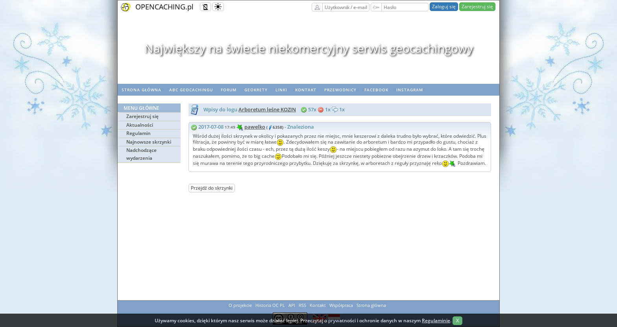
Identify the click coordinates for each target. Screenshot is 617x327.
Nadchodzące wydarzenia (141, 154)
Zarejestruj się (477, 6)
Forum (228, 89)
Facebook (376, 89)
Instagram (409, 89)
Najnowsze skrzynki (148, 142)
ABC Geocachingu (191, 89)
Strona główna (141, 89)
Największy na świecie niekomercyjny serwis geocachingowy (308, 48)
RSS (302, 305)
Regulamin (138, 133)
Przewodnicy (340, 89)
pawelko (254, 126)
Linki (281, 89)
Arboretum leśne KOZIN (267, 109)
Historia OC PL (270, 305)
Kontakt (305, 89)
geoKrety (256, 89)
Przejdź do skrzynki (212, 188)
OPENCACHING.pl (164, 6)
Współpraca (341, 305)
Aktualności (139, 125)
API (291, 305)
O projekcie (240, 305)
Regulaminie (436, 320)
